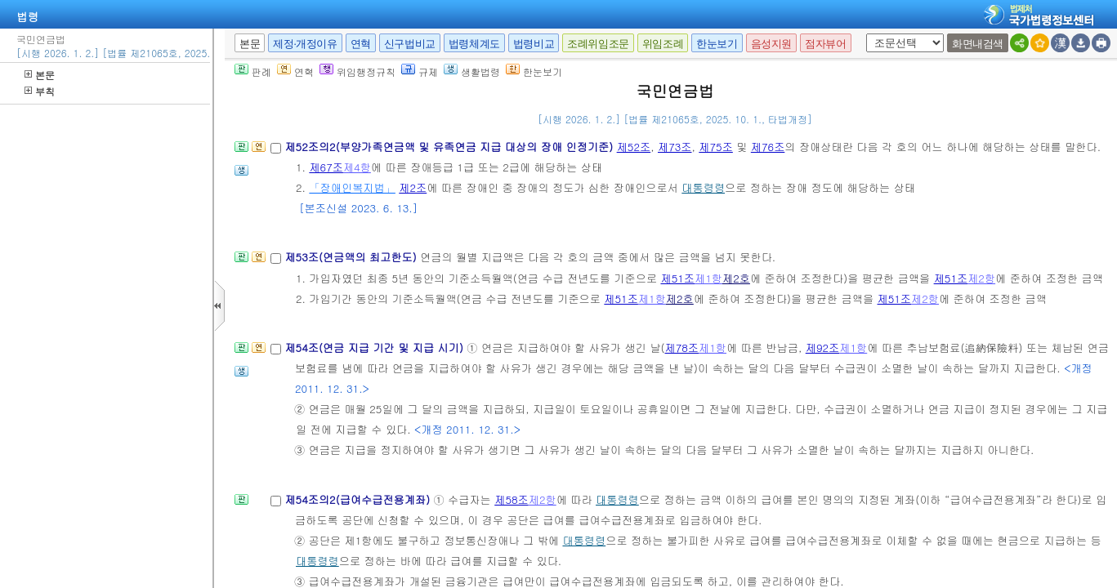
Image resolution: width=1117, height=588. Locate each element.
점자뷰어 (825, 44)
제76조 (768, 146)
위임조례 (662, 44)
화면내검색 (977, 44)
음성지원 (771, 44)
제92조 (823, 347)
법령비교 (533, 44)
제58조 (511, 499)
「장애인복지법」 (352, 187)
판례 (253, 71)
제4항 (357, 167)
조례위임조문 (598, 44)
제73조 (675, 146)
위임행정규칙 (357, 71)
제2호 (736, 278)
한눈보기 (716, 44)
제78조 (682, 347)
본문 (40, 75)
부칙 (40, 91)
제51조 (677, 278)
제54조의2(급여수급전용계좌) (358, 499)
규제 (419, 71)
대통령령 (703, 187)
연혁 (361, 44)
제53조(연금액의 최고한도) (352, 257)
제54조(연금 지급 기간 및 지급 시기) (375, 347)
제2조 (413, 187)
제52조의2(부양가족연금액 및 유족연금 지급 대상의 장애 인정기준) (450, 146)
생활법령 (472, 71)
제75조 (716, 146)
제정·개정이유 (305, 44)
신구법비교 (410, 44)
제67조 (326, 167)
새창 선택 (863, 33)
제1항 (708, 278)
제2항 (981, 278)
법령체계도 (474, 44)
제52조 (634, 146)
